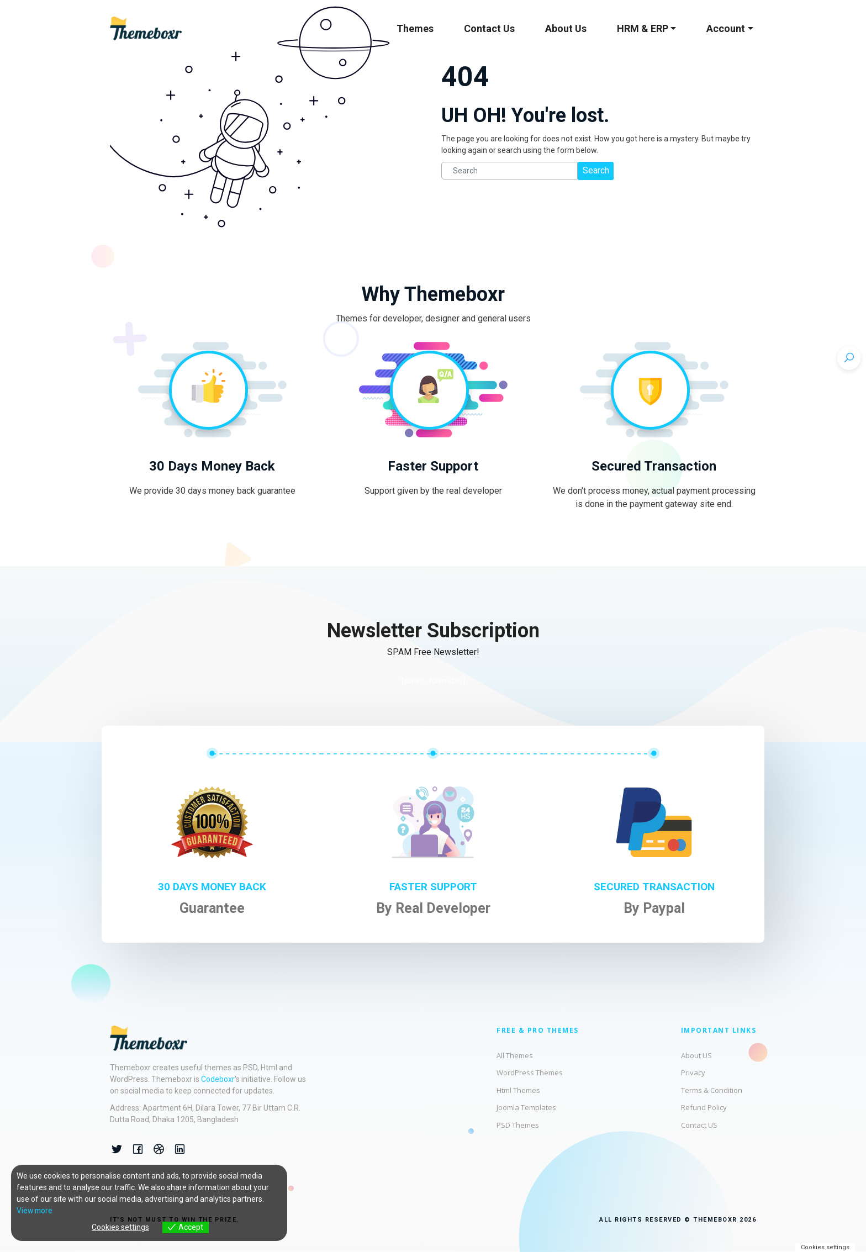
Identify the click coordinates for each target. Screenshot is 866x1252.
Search (596, 170)
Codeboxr (218, 1079)
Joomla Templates (526, 1107)
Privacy (693, 1072)
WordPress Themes (530, 1072)
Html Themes (518, 1090)
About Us (566, 28)
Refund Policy (704, 1107)
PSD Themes (518, 1125)
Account (725, 28)
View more (35, 1210)
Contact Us (489, 28)
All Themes (515, 1055)
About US (696, 1055)
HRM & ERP (642, 28)
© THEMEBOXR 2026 (720, 1219)
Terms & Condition (711, 1090)
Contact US (699, 1125)
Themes (415, 28)
